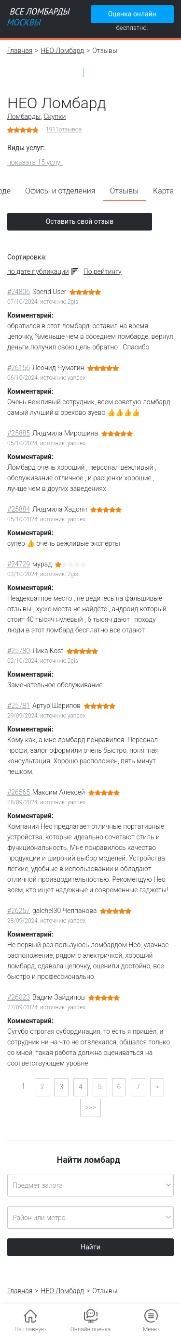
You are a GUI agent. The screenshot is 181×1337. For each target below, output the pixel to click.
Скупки (54, 116)
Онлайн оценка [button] (90, 1329)
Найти (90, 1247)
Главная (19, 50)
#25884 (18, 509)
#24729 (18, 564)
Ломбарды (24, 116)
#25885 (18, 433)
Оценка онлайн (132, 14)
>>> (90, 1107)
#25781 (18, 705)
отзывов (64, 129)
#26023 (18, 997)
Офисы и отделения (60, 190)
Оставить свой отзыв (80, 221)
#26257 (18, 910)
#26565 (18, 792)
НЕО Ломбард (62, 50)
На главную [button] (30, 1329)
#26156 (18, 368)
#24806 (18, 292)
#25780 (18, 651)
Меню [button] (151, 1329)
